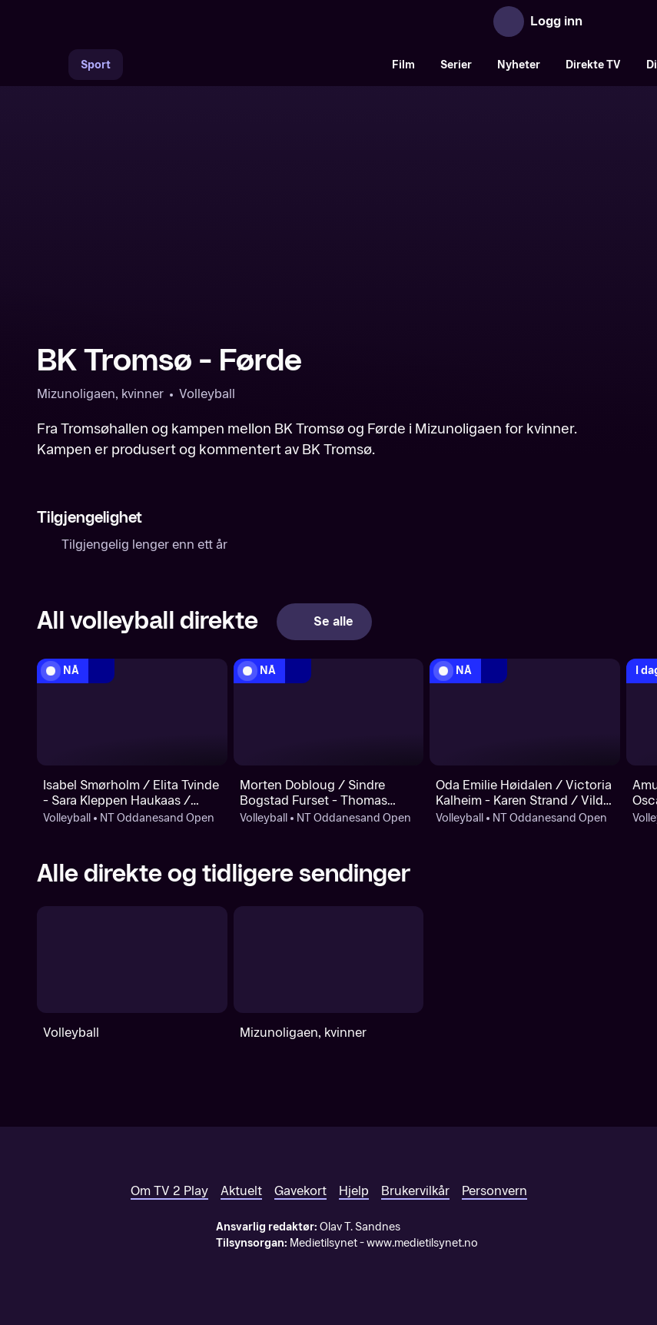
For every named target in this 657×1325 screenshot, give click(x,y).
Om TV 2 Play (169, 1191)
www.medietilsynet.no (422, 1243)
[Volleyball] (132, 959)
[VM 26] (251, 64)
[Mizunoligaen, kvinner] (329, 959)
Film (403, 64)
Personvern (494, 1191)
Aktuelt (241, 1191)
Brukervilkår (415, 1191)
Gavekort (300, 1191)
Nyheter (518, 64)
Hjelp (354, 1191)
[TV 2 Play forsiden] (152, 21)
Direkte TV (593, 64)
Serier (456, 64)
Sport (96, 64)
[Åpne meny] (604, 21)
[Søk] (52, 64)
